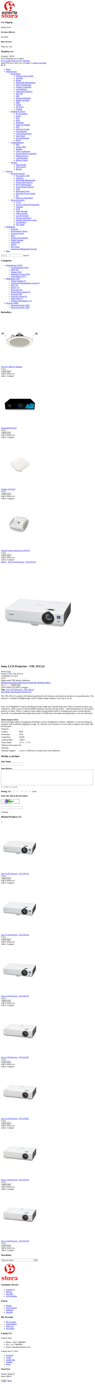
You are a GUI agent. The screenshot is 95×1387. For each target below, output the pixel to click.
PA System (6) (16, 290)
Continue (4, 815)
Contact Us (10, 1292)
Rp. (2, 65)
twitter (8, 1361)
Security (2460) (12, 303)
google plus (10, 1363)
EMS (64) (15, 270)
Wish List (10, 1329)
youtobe (9, 1365)
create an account (39, 63)
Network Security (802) (20, 305)
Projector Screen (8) (19, 296)
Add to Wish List (8, 374)
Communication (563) (19, 268)
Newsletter (10, 1331)
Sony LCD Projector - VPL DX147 (15, 999)
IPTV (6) (14, 285)
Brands (9, 1309)
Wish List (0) (16, 61)
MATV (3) (15, 287)
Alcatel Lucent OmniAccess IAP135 (15, 550)
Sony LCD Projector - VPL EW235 (15, 1183)
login (3, 63)
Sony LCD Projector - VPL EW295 (15, 1244)
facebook (9, 1358)
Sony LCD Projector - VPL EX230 (15, 1060)
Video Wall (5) (17, 299)
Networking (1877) (18, 276)
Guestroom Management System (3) (25, 283)
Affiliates (9, 1313)
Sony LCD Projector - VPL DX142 (15, 938)
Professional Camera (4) (20, 292)
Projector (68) (16, 294)
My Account (6, 61)
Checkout (26, 61)
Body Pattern (6, 1379)
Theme (3, 1377)
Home (3, 562)
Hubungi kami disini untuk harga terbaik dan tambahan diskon (25, 683)
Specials (9, 1315)
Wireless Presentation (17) (21, 301)
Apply (4, 1384)
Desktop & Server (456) (20, 274)
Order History (11, 1327)
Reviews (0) (26, 692)
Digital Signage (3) (18, 281)
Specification (16, 692)
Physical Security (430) (20, 307)
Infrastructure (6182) (14, 265)
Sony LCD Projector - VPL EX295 (15, 1121)
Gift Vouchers (11, 1299)
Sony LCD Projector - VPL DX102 (15, 877)
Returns (9, 1295)
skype (8, 1367)
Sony (9, 671)
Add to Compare (7, 376)
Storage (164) (16, 272)
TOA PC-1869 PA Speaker (11, 367)
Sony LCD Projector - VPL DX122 (22, 562)
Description (5, 692)
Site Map (9, 1297)
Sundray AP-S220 (8, 489)
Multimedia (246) (13, 279)
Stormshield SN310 (9, 428)
